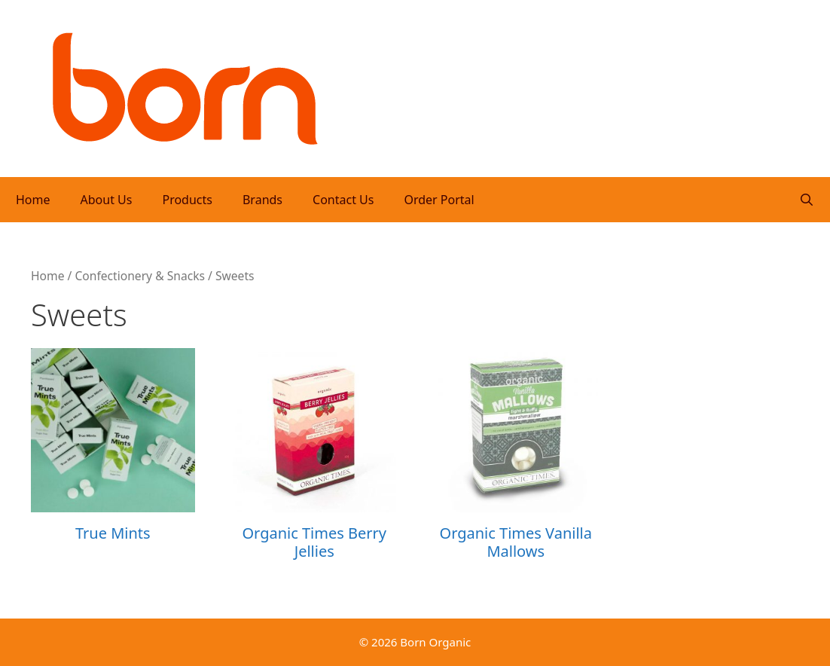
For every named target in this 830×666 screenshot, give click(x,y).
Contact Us (343, 199)
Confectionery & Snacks (140, 275)
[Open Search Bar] (806, 199)
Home (33, 199)
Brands (262, 199)
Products (187, 199)
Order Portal (439, 199)
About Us (107, 199)
